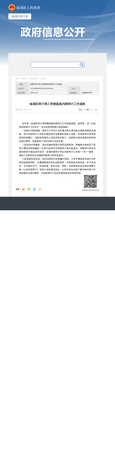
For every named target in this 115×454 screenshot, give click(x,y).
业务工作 (44, 78)
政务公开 (24, 78)
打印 (96, 110)
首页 (17, 78)
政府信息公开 (33, 78)
